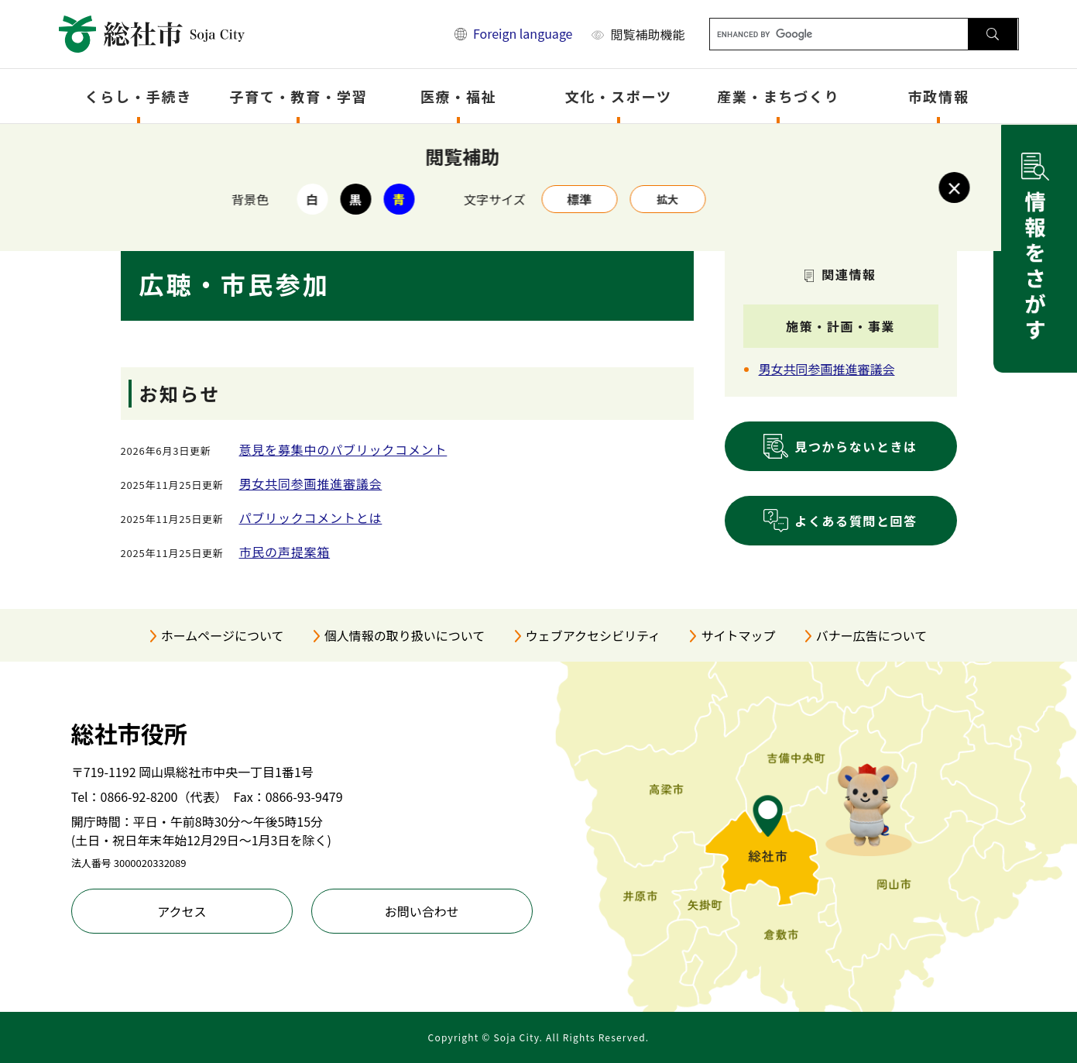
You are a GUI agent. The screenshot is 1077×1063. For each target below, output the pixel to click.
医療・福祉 (458, 96)
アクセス (181, 911)
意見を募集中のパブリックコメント (343, 449)
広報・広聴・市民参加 (449, 144)
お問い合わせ (422, 911)
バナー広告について (872, 635)
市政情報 (938, 96)
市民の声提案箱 (285, 551)
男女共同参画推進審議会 (310, 483)
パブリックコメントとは (310, 517)
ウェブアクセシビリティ (593, 635)
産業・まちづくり (778, 96)
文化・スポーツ (618, 96)
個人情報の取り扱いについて (404, 635)
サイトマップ (738, 635)
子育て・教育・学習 (298, 96)
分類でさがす (283, 144)
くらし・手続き (139, 96)
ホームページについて (222, 635)
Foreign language (523, 33)
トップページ (201, 144)
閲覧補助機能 (647, 34)
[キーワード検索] (839, 34)
